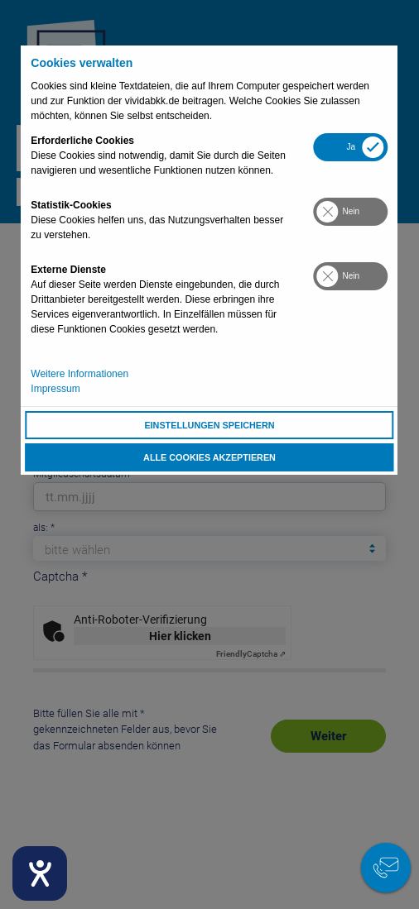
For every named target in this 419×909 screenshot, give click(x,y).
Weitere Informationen (79, 374)
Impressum (55, 389)
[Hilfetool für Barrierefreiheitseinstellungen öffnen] (39, 873)
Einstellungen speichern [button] (209, 425)
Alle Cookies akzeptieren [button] (209, 457)
